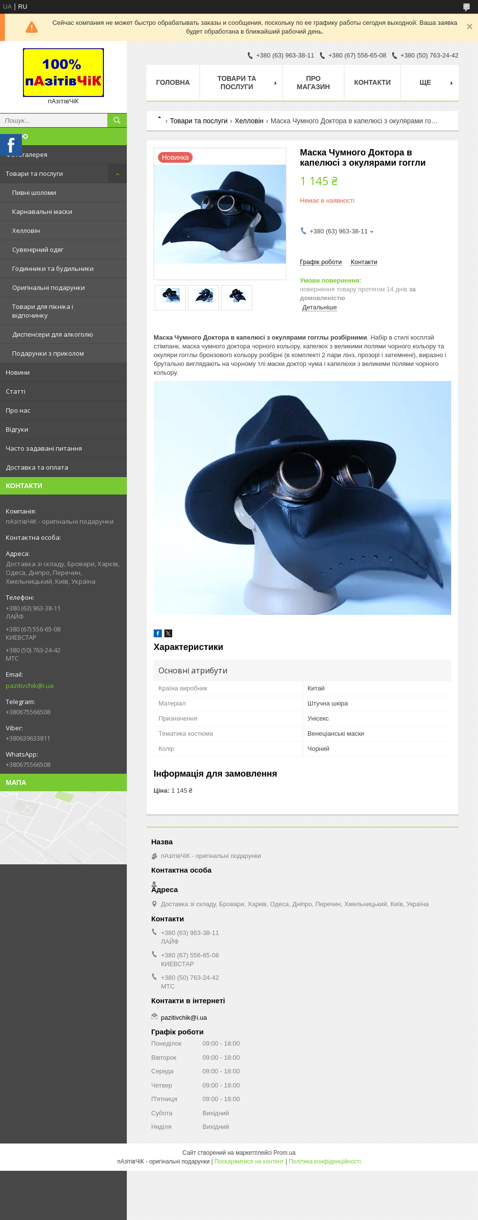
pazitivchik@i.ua (30, 685)
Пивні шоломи (34, 192)
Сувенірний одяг (37, 249)
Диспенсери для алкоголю (52, 334)
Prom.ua (285, 1152)
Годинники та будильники (53, 268)
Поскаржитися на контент (249, 1161)
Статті (15, 391)
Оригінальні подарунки (48, 287)
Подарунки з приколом (48, 353)
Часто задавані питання (44, 448)
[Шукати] (117, 120)
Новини (18, 372)
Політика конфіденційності (325, 1161)
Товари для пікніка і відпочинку (42, 311)
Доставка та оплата (37, 467)
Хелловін (26, 230)
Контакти (372, 82)
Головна (173, 82)
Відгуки (17, 429)
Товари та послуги (34, 173)
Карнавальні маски (42, 211)
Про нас (18, 410)
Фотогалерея (26, 154)
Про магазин (313, 83)
